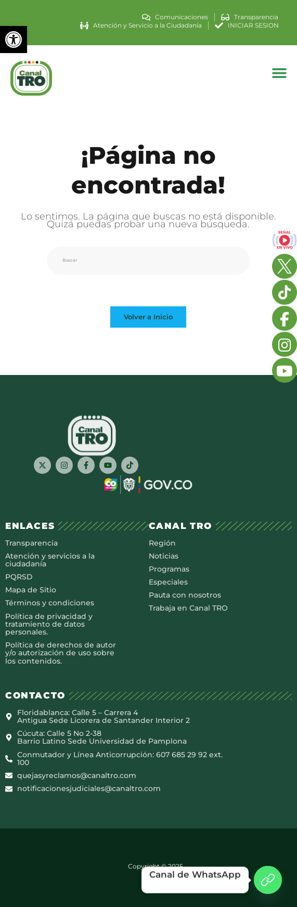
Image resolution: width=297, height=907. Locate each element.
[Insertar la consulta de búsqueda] (148, 261)
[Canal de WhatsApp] (268, 880)
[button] (13, 39)
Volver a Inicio (148, 317)
